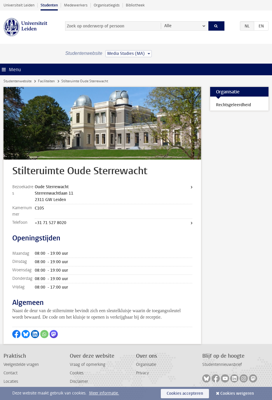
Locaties (11, 381)
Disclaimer (79, 381)
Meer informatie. (104, 393)
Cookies (76, 373)
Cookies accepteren (185, 393)
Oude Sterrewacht (52, 187)
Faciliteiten (46, 81)
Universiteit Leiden (19, 5)
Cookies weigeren (237, 393)
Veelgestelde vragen (21, 364)
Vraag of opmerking (87, 364)
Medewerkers (76, 5)
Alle (168, 26)
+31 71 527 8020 (50, 223)
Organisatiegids (107, 5)
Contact (11, 373)
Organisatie (146, 364)
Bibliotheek (135, 5)
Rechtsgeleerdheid (233, 105)
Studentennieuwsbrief (222, 364)
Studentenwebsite (18, 81)
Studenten (49, 5)
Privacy (142, 373)
